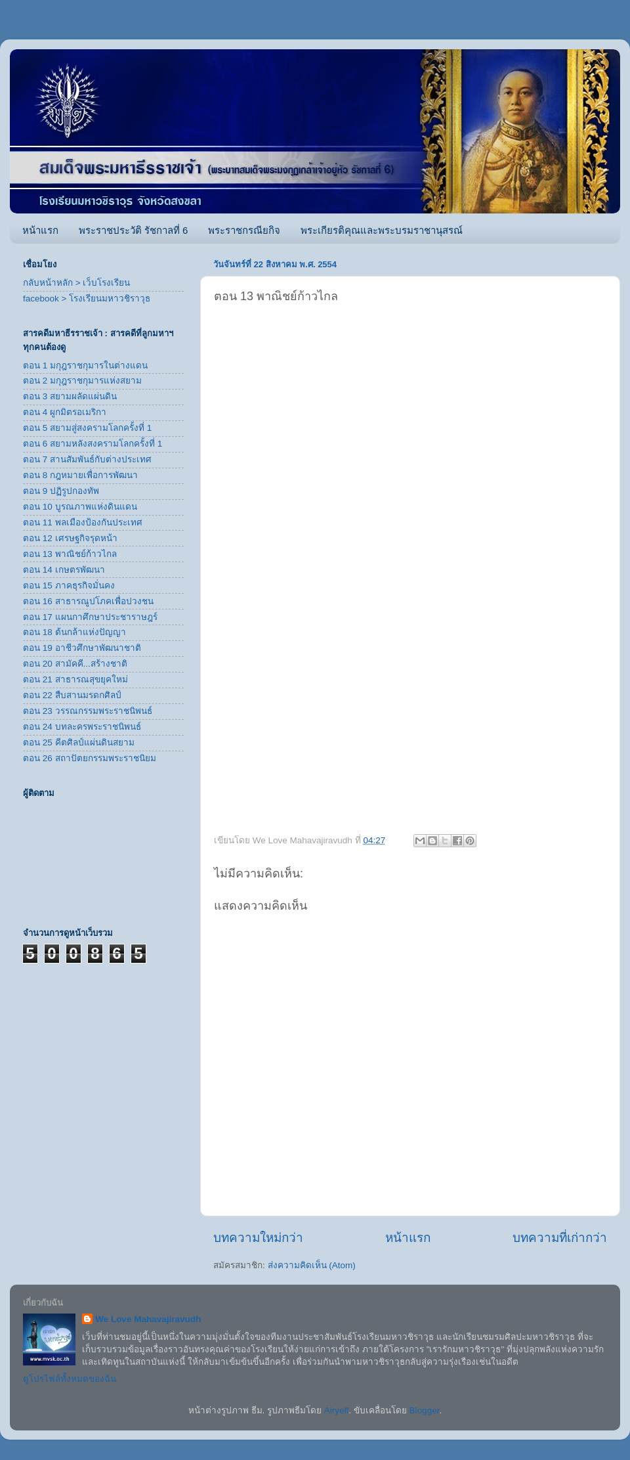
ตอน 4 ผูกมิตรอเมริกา (64, 412)
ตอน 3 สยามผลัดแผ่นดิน (70, 396)
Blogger (425, 1410)
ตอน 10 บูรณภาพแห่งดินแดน (80, 507)
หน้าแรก (40, 230)
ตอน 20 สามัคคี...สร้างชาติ (75, 664)
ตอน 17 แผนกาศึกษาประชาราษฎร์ (90, 617)
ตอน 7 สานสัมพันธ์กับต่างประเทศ (87, 459)
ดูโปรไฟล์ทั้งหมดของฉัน (69, 1379)
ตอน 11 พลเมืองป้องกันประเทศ (82, 522)
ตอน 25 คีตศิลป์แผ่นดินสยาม (79, 742)
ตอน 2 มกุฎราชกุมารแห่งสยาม (82, 381)
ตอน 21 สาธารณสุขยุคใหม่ (75, 679)
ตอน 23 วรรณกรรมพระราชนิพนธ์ (87, 711)
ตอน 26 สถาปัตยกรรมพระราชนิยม (89, 758)
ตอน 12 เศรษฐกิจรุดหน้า (70, 538)
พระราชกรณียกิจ (244, 230)
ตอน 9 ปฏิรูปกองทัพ (61, 491)
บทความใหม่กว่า (258, 1238)
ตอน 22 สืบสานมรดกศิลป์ (72, 695)
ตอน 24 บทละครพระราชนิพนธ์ (82, 727)
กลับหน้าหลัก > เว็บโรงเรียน (76, 283)
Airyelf (336, 1410)
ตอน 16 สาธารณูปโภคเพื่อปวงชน (88, 601)
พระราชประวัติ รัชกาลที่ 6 (133, 230)
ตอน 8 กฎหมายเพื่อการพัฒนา (80, 475)
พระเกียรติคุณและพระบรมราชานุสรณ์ (382, 230)
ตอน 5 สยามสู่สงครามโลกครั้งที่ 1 (87, 428)
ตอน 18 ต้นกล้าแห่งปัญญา (74, 632)
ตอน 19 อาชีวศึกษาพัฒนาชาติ (82, 648)
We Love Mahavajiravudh (148, 1319)
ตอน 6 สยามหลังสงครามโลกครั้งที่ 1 (92, 444)
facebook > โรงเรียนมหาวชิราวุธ (86, 298)
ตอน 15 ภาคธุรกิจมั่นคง (69, 585)
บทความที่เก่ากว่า (560, 1238)
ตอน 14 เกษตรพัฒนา (64, 570)
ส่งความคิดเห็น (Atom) (312, 1265)
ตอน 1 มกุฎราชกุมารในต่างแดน (85, 365)
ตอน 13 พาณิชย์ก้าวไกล (70, 554)
